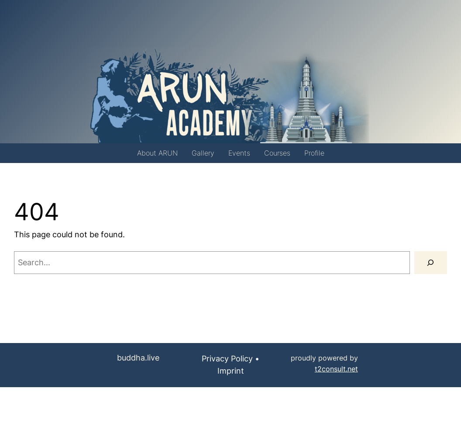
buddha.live (138, 357)
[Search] (430, 262)
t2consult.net (336, 369)
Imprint (230, 370)
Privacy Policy (227, 358)
